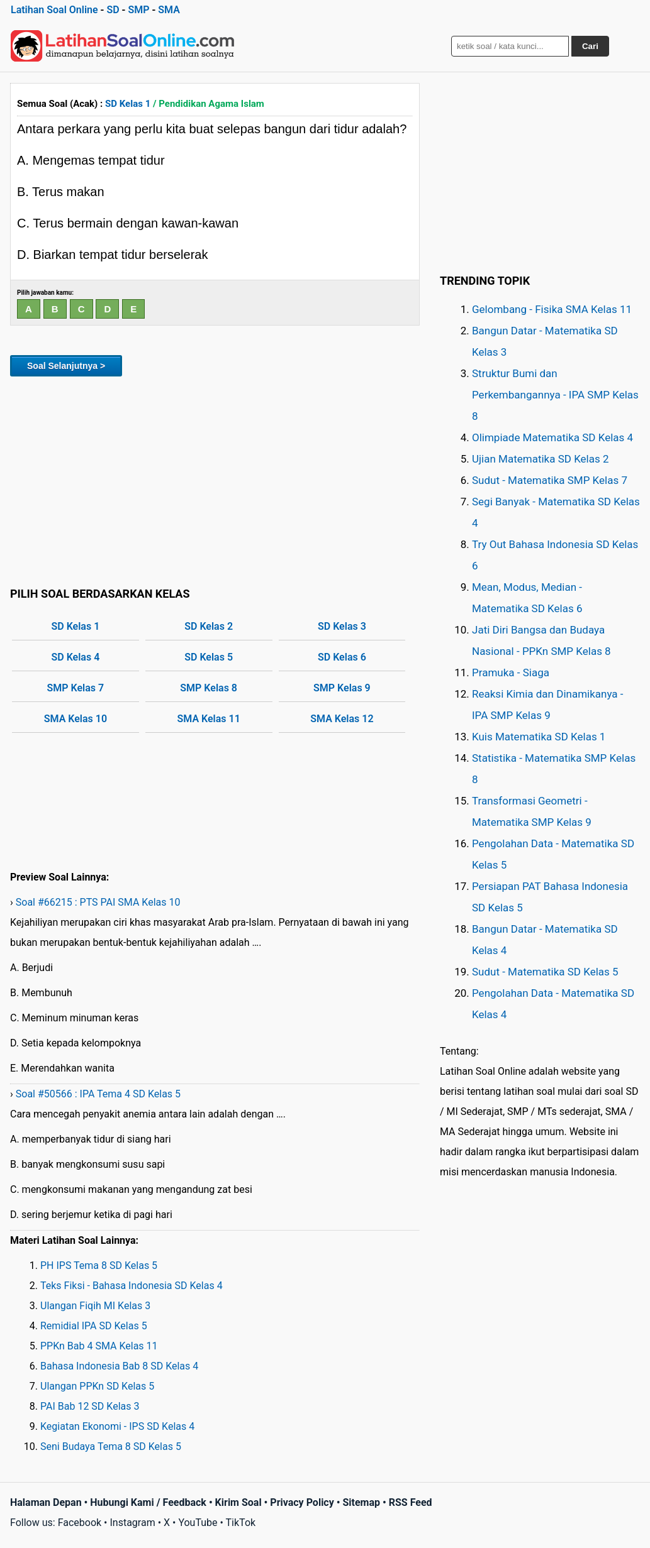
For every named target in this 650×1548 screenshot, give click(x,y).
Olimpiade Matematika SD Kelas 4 (552, 437)
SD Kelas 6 (342, 657)
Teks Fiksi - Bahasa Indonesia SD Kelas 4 (131, 1286)
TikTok (241, 1523)
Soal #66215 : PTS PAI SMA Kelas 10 (98, 902)
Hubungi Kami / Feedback (148, 1502)
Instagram (132, 1523)
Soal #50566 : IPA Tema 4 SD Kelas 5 (98, 1094)
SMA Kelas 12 (341, 719)
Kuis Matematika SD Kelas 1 (538, 736)
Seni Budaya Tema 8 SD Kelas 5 (110, 1446)
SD (112, 10)
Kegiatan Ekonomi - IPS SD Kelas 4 (117, 1426)
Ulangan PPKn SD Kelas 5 (97, 1386)
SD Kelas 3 (342, 626)
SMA (169, 10)
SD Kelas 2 (208, 626)
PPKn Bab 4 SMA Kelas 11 (99, 1346)
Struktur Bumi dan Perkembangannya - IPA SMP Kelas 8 (555, 394)
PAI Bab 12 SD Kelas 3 (89, 1406)
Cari (590, 46)
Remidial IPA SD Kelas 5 (93, 1326)
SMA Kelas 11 (208, 719)
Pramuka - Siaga (510, 672)
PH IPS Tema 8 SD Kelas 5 (98, 1265)
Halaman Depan (46, 1502)
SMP (138, 10)
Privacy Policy (301, 1502)
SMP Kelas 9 (342, 688)
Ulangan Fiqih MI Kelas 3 (95, 1306)
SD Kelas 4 (75, 657)
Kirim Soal (238, 1502)
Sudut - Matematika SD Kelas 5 (545, 971)
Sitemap (361, 1502)
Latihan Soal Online (54, 10)
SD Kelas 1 (127, 103)
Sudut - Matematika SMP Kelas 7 (549, 480)
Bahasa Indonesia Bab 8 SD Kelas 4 (119, 1366)
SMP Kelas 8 (208, 688)
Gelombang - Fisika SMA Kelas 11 (552, 309)
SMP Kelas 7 (75, 688)
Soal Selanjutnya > (66, 366)
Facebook (79, 1523)
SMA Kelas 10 (75, 719)
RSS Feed (410, 1502)
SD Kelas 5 (208, 657)
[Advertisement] (215, 480)
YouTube (197, 1523)
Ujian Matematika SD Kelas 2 (540, 459)
